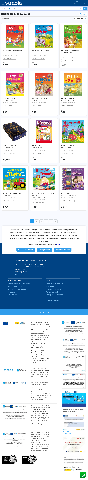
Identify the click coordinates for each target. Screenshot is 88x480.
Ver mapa (18, 275)
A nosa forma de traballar (17, 289)
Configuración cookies (54, 295)
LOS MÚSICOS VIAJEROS (42, 98)
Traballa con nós (14, 295)
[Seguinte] (56, 221)
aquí (58, 244)
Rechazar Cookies (25, 250)
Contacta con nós (14, 292)
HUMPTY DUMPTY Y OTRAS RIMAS (43, 194)
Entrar (77, 2)
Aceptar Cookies (63, 250)
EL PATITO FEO (67, 98)
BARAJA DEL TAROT (11, 146)
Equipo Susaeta (9, 53)
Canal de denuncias (53, 297)
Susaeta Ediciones (68, 195)
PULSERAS (65, 193)
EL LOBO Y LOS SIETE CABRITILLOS (70, 52)
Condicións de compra (54, 284)
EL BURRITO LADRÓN (40, 51)
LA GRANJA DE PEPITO (12, 193)
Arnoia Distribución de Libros (19, 284)
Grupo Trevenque (52, 300)
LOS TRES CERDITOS (11, 98)
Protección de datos (53, 289)
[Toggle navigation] (2, 3)
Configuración (44, 250)
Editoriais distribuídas (16, 286)
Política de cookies (53, 292)
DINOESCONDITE (68, 146)
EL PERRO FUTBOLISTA (12, 51)
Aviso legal (50, 286)
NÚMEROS (36, 146)
